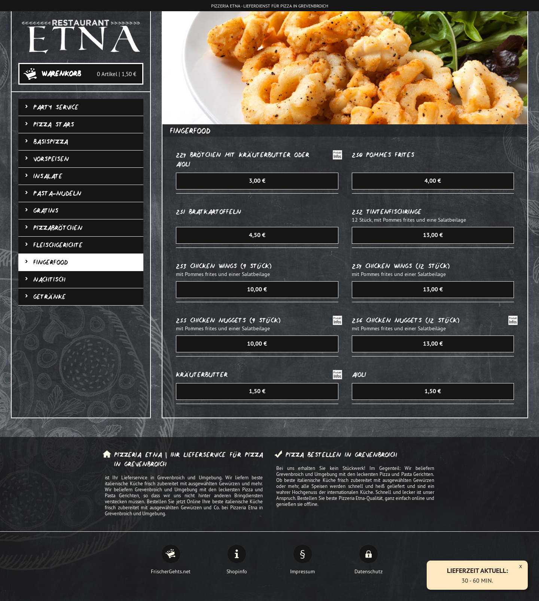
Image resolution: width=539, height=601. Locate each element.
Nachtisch (49, 279)
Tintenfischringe (393, 211)
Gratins (45, 210)
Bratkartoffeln (215, 211)
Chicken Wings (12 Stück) (407, 266)
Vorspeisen (51, 159)
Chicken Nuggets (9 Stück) (235, 320)
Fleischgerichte (58, 245)
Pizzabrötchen (57, 228)
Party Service (56, 107)
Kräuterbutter (202, 374)
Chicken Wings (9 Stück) (230, 266)
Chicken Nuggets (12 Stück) (412, 320)
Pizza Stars (53, 124)
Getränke (49, 296)
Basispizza (50, 141)
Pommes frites (390, 155)
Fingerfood (50, 262)
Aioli (359, 374)
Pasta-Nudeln (57, 193)
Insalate (48, 176)
